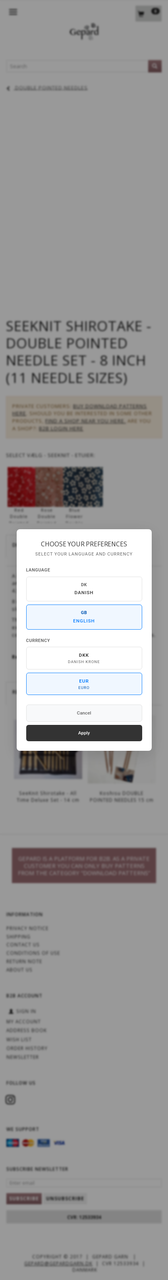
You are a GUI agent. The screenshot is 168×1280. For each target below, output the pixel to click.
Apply (84, 733)
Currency (38, 640)
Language (38, 570)
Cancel (84, 713)
